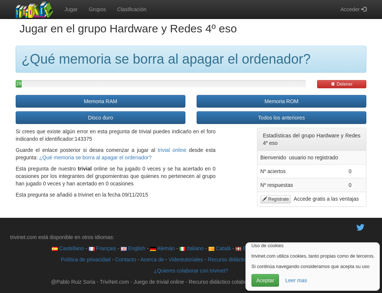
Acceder (353, 9)
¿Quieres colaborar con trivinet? (191, 271)
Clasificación (132, 9)
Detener (342, 84)
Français (102, 248)
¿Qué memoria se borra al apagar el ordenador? (95, 157)
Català (220, 248)
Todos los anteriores (281, 118)
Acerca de (152, 259)
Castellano (68, 248)
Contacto (125, 259)
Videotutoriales (186, 259)
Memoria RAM (100, 101)
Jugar (71, 9)
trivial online (172, 150)
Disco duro (100, 118)
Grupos (97, 9)
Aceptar (265, 280)
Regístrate (276, 199)
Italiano (191, 248)
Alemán (162, 248)
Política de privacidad (85, 259)
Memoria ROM (281, 101)
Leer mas (296, 280)
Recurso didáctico (228, 259)
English (133, 248)
